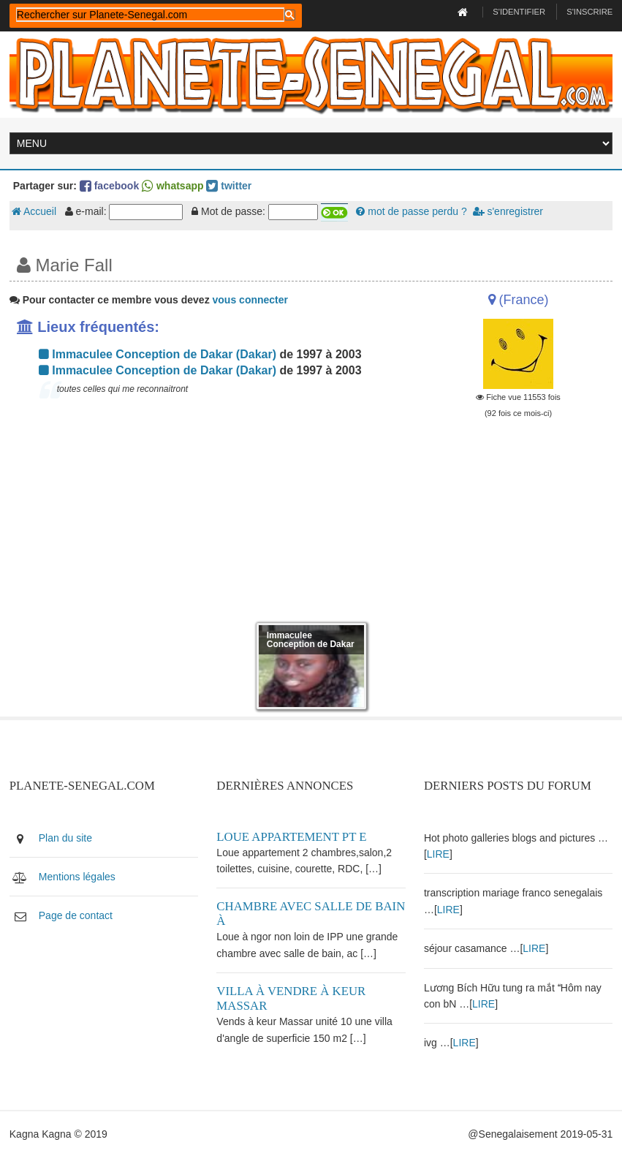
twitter (228, 186)
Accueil (34, 211)
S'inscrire (589, 11)
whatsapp (172, 186)
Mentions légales (77, 877)
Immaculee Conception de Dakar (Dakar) (157, 354)
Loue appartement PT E (291, 837)
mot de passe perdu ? (411, 211)
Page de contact (76, 915)
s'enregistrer (508, 211)
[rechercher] (150, 14)
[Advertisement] (208, 513)
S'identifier (519, 11)
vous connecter (250, 300)
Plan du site (65, 838)
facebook (109, 186)
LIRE (438, 854)
